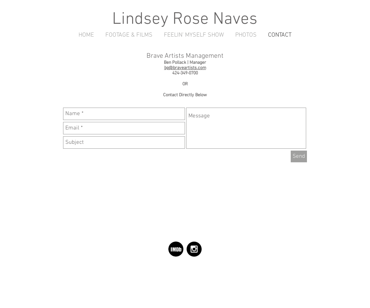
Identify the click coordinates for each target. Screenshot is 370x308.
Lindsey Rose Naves (184, 19)
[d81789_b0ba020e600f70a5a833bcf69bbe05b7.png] (175, 249)
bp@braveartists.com (185, 68)
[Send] (299, 156)
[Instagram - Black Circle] (194, 249)
